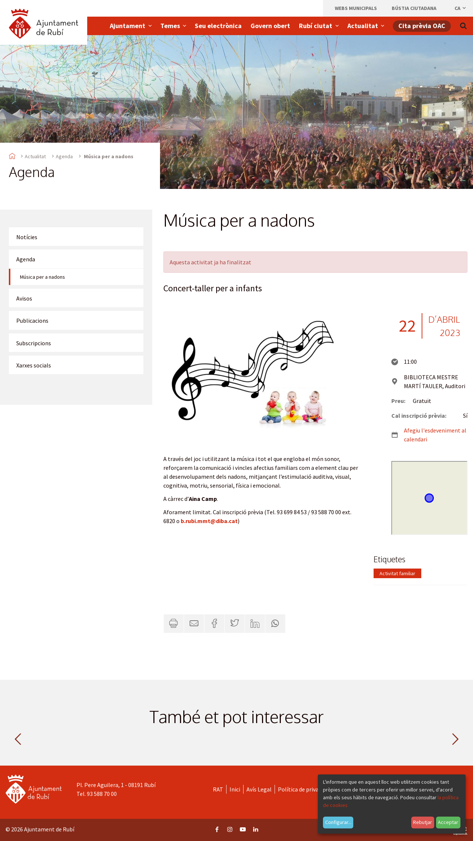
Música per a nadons (42, 277)
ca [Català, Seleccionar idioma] (461, 8)
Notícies (26, 237)
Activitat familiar (397, 573)
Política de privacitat (304, 789)
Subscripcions (33, 343)
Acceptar (448, 822)
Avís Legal (259, 789)
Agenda (64, 156)
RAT (218, 789)
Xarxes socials (33, 365)
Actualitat (35, 156)
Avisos (24, 298)
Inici (234, 789)
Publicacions (32, 320)
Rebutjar (422, 822)
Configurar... (338, 822)
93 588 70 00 (102, 793)
